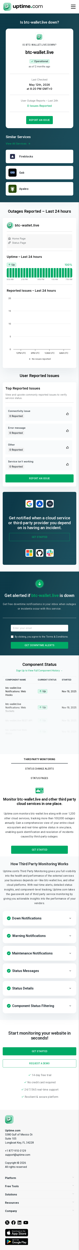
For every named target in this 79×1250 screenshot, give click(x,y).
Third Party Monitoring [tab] (39, 759)
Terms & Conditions (57, 636)
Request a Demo (39, 1063)
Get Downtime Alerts (40, 645)
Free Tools (39, 1186)
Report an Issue (39, 120)
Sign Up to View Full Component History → (39, 670)
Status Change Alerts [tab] (39, 768)
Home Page (17, 239)
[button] (39, 918)
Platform (39, 1178)
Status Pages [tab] (39, 778)
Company (39, 1211)
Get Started (39, 537)
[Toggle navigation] (73, 7)
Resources (39, 1202)
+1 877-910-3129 (15, 1150)
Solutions (39, 1194)
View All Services (18, 144)
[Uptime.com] (9, 1119)
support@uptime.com (17, 1154)
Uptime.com (12, 1130)
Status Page (17, 243)
